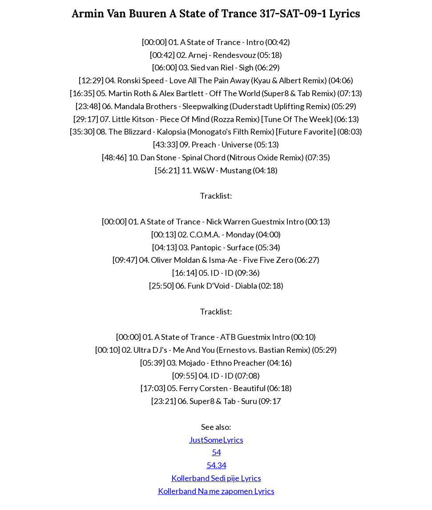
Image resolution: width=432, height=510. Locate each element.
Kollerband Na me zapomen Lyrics (216, 491)
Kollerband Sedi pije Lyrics (216, 478)
